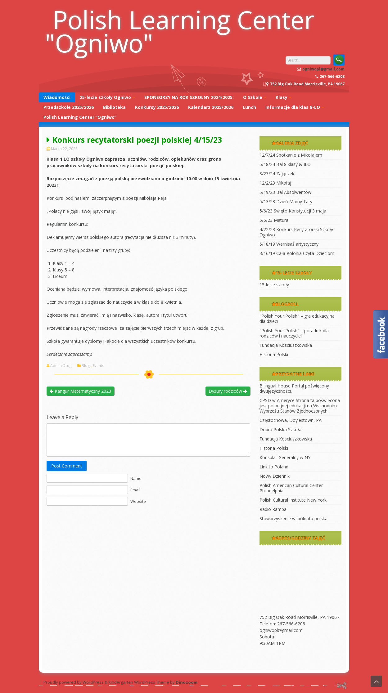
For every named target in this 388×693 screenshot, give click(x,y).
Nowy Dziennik (274, 476)
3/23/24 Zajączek (276, 174)
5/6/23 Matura (273, 220)
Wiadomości (56, 97)
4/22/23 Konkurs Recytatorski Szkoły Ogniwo (296, 232)
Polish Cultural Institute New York (293, 500)
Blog (86, 366)
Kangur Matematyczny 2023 (80, 391)
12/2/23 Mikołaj (275, 183)
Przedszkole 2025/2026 (68, 107)
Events (98, 366)
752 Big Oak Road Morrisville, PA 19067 (299, 617)
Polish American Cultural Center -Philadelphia (292, 488)
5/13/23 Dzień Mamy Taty (285, 201)
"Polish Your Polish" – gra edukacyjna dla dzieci (297, 318)
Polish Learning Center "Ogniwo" (179, 31)
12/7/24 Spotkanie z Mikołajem (290, 155)
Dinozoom (186, 682)
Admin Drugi (61, 366)
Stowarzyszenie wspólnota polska (293, 518)
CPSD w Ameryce (277, 400)
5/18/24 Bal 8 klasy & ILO (285, 164)
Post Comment (66, 466)
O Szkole (252, 97)
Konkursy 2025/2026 (157, 107)
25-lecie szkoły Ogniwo (105, 97)
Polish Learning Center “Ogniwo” (79, 117)
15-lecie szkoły (274, 285)
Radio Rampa (272, 509)
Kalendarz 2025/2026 (210, 107)
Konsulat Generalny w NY (284, 457)
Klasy (281, 97)
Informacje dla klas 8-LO (292, 107)
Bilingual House (275, 386)
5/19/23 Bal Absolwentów (285, 192)
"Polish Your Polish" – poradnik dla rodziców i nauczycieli (294, 333)
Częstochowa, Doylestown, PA (290, 420)
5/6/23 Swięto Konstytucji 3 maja (292, 211)
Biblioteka (114, 107)
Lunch (249, 107)
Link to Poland (273, 467)
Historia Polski (273, 354)
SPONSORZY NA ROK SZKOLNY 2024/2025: (189, 97)
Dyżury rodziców (228, 391)
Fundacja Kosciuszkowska (285, 345)
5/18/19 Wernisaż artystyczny (288, 244)
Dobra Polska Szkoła (280, 429)
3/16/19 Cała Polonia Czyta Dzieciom (296, 253)
